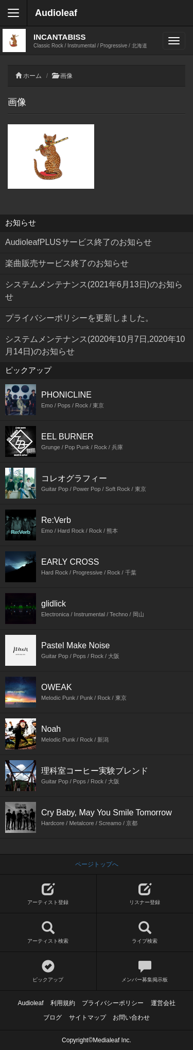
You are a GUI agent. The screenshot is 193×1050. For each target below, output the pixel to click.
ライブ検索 (145, 933)
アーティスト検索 (48, 933)
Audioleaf (56, 13)
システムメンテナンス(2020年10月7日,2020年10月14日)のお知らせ (95, 345)
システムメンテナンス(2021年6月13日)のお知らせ (94, 290)
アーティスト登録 (48, 894)
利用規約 (62, 1003)
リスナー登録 (145, 894)
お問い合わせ (131, 1017)
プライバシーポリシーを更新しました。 (79, 318)
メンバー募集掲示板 (145, 971)
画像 (66, 75)
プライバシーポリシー (113, 1003)
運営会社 (163, 1003)
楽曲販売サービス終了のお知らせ (67, 263)
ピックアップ (48, 971)
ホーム (32, 75)
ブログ (52, 1017)
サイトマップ (87, 1017)
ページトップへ (96, 864)
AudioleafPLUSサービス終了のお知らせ (78, 242)
